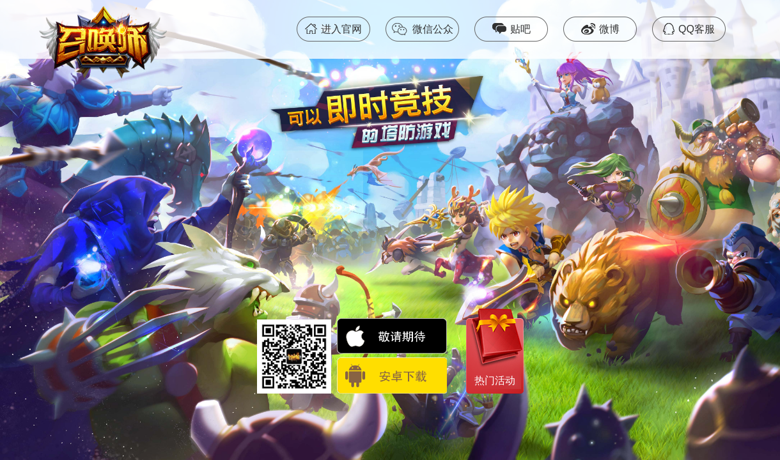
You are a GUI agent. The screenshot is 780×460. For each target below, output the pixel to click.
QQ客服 (689, 28)
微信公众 (422, 29)
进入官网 (333, 28)
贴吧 (511, 28)
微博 (600, 28)
